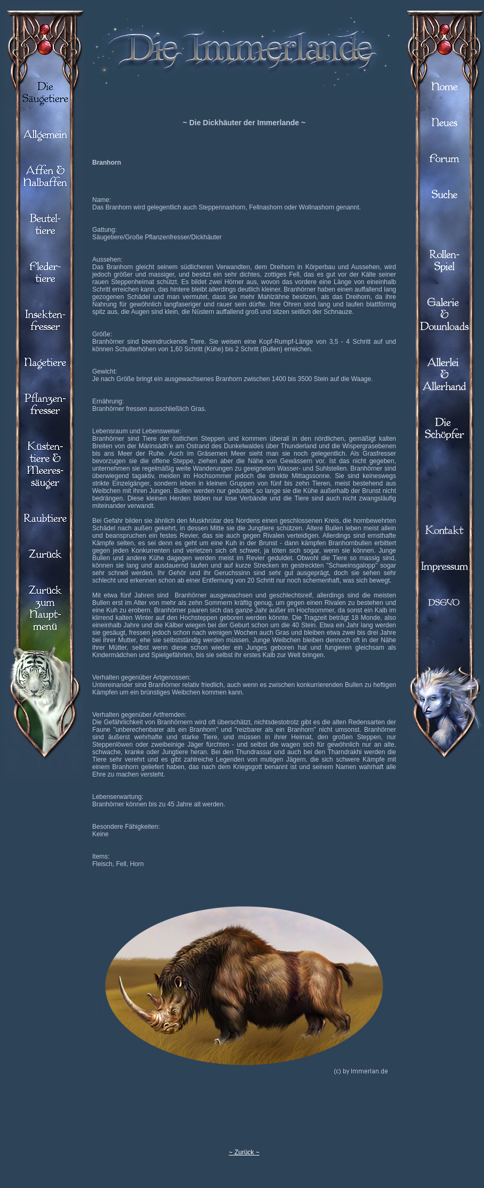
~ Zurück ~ (244, 1152)
